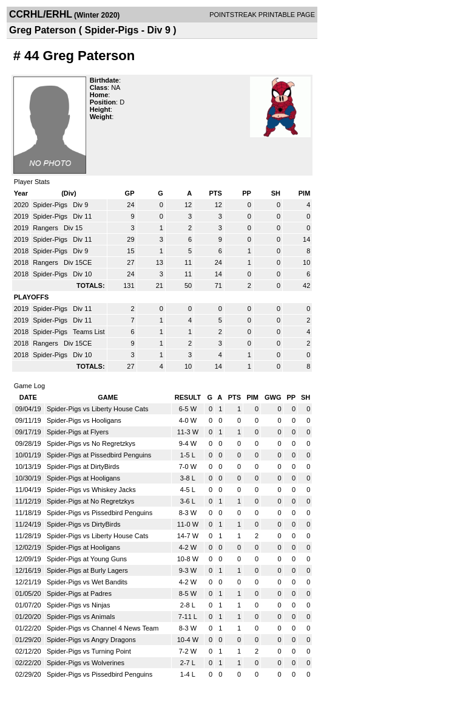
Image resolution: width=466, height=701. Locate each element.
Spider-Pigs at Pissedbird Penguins (99, 455)
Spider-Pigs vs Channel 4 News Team (102, 628)
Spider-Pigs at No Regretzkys (90, 501)
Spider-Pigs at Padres (79, 593)
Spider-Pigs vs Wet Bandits (87, 582)
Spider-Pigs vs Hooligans (84, 420)
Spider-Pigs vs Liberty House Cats (98, 408)
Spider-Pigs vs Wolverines (85, 662)
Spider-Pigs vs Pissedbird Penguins (99, 512)
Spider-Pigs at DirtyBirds (83, 466)
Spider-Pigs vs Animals (81, 616)
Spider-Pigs (51, 204)
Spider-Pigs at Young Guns (87, 559)
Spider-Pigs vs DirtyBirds (84, 524)
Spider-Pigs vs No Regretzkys (91, 443)
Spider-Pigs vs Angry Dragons (91, 639)
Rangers (46, 227)
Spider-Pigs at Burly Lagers (87, 570)
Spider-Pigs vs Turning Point (89, 651)
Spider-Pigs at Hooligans (83, 478)
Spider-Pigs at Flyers (78, 432)
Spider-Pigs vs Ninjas (78, 605)
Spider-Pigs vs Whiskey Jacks (91, 489)
